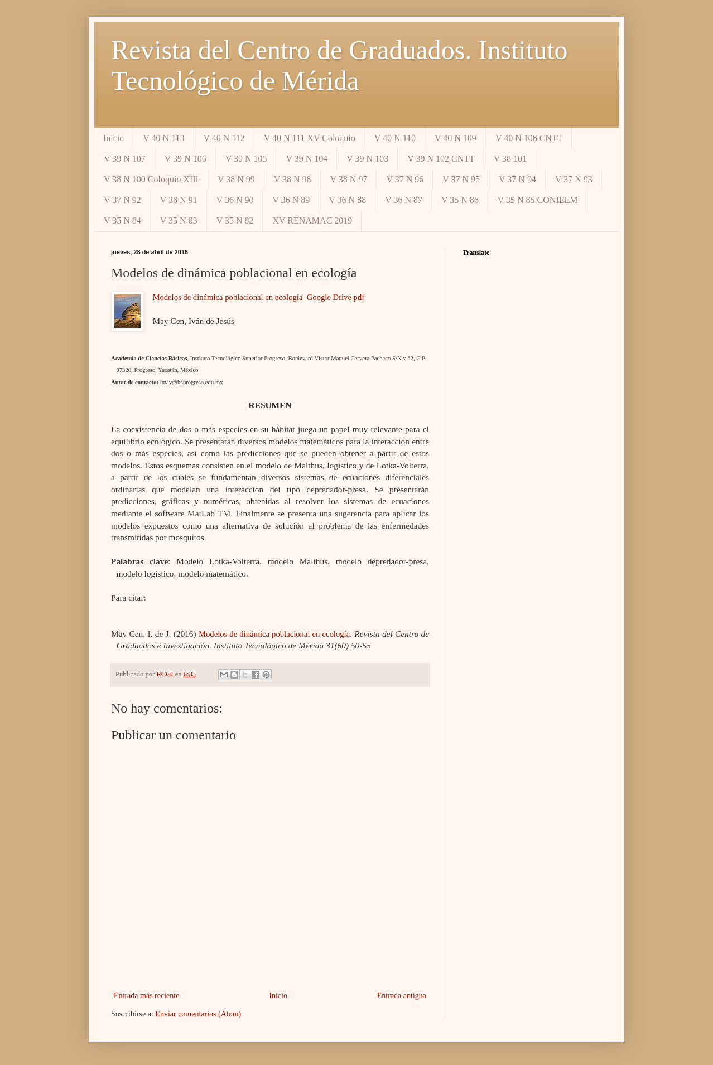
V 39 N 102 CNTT (441, 158)
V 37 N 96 (404, 179)
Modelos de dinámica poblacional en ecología (227, 297)
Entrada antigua (401, 995)
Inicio (113, 138)
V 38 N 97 (349, 179)
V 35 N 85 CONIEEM (538, 200)
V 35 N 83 (178, 220)
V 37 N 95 (461, 179)
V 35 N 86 (460, 200)
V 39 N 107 (125, 158)
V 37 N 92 (122, 200)
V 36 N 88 (347, 200)
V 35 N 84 (122, 220)
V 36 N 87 (403, 200)
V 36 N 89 (291, 200)
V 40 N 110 (395, 138)
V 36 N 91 (178, 200)
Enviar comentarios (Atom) (198, 1014)
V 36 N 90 (235, 200)
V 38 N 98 (292, 179)
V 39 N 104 (306, 158)
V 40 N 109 (455, 138)
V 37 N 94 (517, 179)
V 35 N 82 (235, 220)
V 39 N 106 (185, 158)
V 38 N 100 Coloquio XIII (151, 179)
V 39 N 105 (246, 158)
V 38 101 (510, 158)
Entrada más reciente (146, 995)
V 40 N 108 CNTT (529, 138)
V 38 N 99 (236, 179)
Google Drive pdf (335, 297)
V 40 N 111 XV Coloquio (309, 138)
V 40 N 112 (224, 138)
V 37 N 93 (573, 179)
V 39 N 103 (367, 158)
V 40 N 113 (163, 138)
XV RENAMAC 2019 (312, 220)
